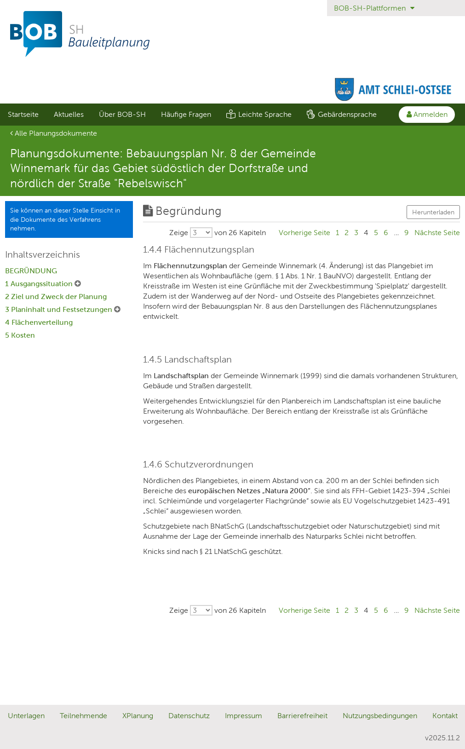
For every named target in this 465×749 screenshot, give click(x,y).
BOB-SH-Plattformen (374, 8)
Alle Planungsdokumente (53, 133)
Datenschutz (189, 716)
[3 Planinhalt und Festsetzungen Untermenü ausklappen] (117, 310)
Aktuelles (69, 114)
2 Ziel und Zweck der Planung (56, 296)
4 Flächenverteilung (39, 322)
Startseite (23, 114)
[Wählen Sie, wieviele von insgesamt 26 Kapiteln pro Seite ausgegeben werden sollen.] (217, 232)
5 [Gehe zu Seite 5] (376, 232)
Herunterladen (433, 212)
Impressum (243, 716)
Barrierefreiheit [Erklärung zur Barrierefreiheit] (302, 716)
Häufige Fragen (186, 114)
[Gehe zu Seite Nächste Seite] (437, 232)
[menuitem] (23, 115)
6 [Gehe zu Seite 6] (386, 232)
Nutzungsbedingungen (380, 716)
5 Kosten (20, 335)
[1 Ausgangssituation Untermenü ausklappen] (78, 284)
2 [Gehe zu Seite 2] (346, 232)
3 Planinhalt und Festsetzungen (59, 309)
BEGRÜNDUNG (31, 271)
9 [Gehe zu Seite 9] (406, 232)
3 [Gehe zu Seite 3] (356, 232)
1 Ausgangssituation (40, 284)
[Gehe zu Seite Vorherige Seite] (304, 232)
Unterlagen (26, 716)
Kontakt (445, 716)
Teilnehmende (83, 716)
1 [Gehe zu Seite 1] (337, 232)
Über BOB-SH (122, 114)
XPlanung (137, 716)
